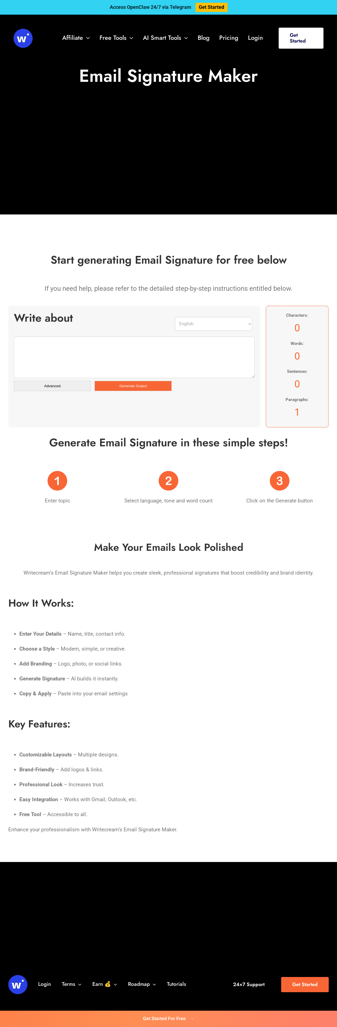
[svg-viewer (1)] (23, 31)
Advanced (52, 386)
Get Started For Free (168, 1018)
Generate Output (133, 386)
